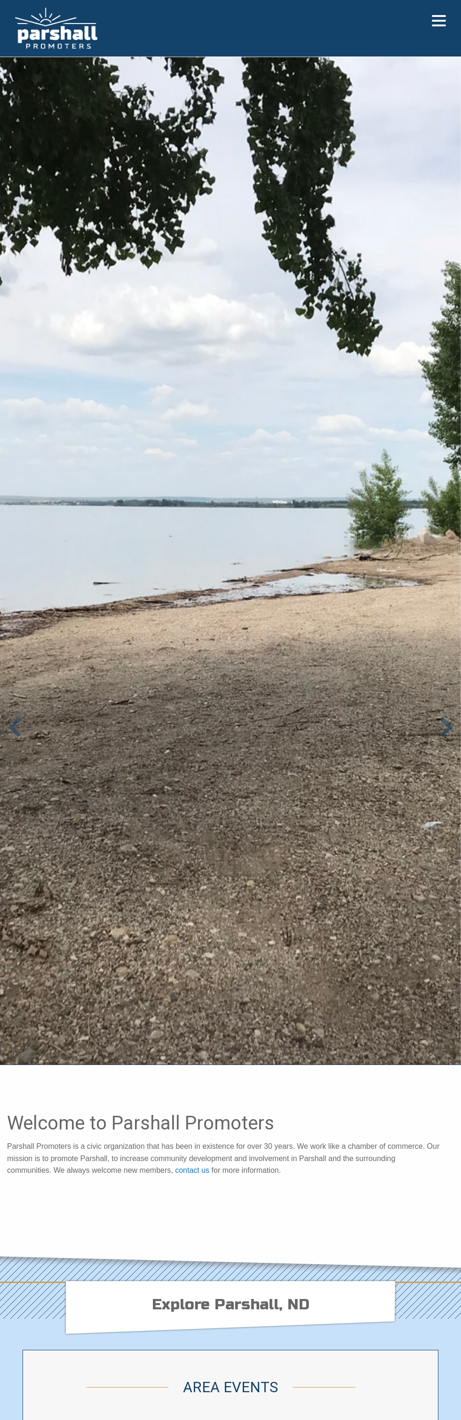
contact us (192, 1170)
